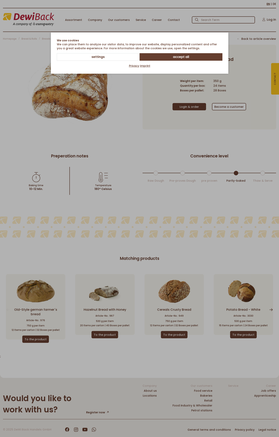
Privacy (134, 66)
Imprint (145, 66)
